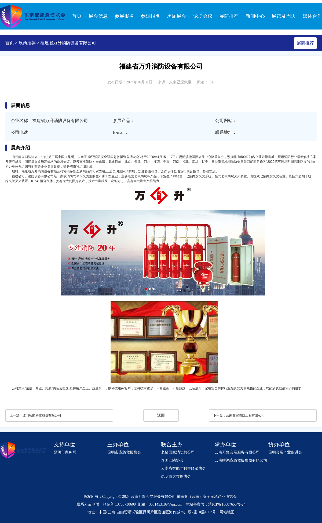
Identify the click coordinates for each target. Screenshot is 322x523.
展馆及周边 (284, 16)
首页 (77, 16)
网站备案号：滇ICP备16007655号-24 (215, 504)
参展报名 (124, 16)
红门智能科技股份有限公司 (42, 415)
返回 (161, 415)
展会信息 (98, 16)
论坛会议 (203, 16)
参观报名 (150, 16)
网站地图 (227, 512)
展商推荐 (229, 16)
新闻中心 (255, 16)
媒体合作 (312, 16)
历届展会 (176, 16)
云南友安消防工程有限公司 (245, 415)
